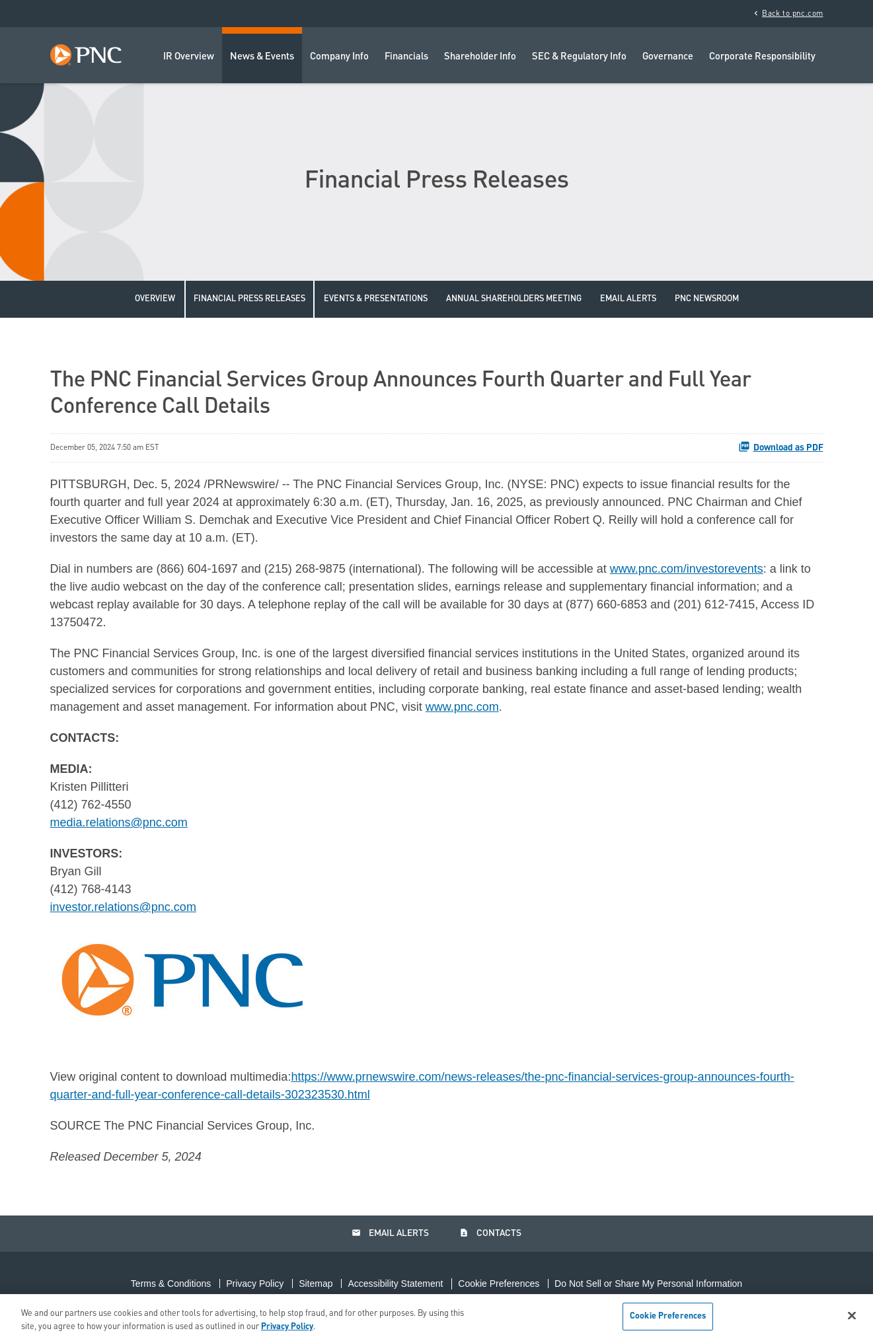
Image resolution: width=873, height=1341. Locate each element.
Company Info (339, 57)
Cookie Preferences (498, 1283)
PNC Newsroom (707, 299)
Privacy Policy (255, 1283)
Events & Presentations (376, 299)
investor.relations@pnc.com (123, 907)
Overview (155, 299)
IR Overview (188, 57)
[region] (436, 1317)
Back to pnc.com (787, 13)
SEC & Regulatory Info (579, 57)
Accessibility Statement (395, 1283)
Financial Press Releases (249, 299)
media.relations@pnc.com (119, 822)
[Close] (851, 1315)
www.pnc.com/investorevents (686, 568)
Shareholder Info (480, 57)
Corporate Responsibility (762, 57)
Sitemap (315, 1283)
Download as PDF (780, 447)
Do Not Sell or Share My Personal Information (648, 1283)
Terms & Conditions (171, 1283)
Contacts (490, 1233)
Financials (406, 57)
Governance (667, 57)
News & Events (262, 57)
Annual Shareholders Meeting (514, 299)
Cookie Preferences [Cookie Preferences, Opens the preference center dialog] (668, 1316)
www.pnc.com (462, 706)
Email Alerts (628, 299)
